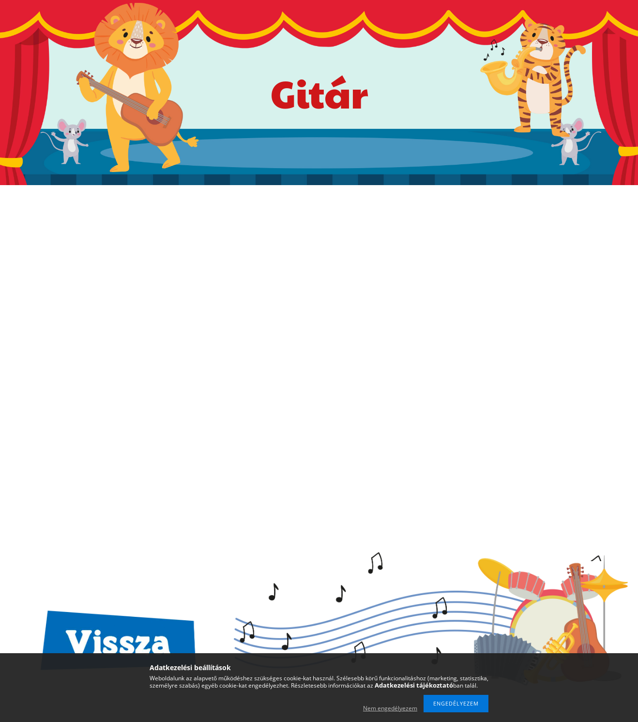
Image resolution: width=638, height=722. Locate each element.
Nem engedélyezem (390, 708)
